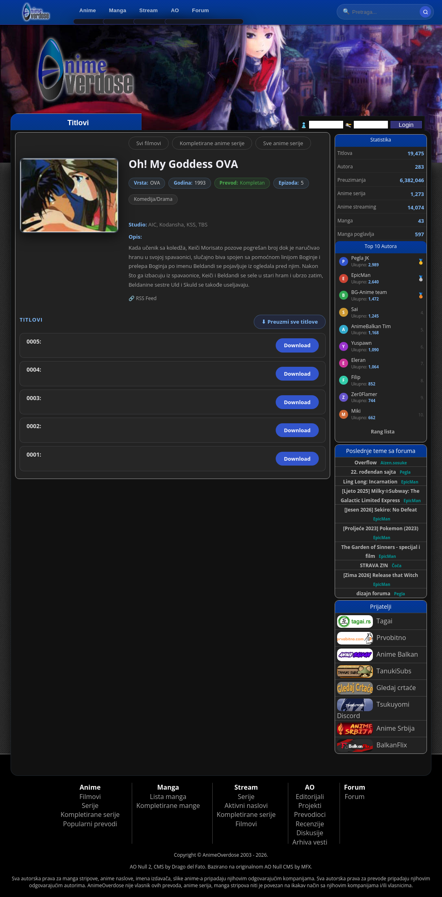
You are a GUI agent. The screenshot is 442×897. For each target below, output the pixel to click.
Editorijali (310, 796)
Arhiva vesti (309, 842)
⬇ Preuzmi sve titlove (289, 321)
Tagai (364, 621)
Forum (200, 10)
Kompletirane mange (168, 805)
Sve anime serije (283, 143)
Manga (117, 10)
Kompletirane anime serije (212, 143)
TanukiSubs (374, 671)
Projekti (309, 805)
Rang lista (383, 431)
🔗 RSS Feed (142, 298)
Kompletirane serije (90, 814)
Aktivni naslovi (246, 805)
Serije (90, 805)
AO (175, 10)
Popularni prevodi (90, 823)
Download (297, 345)
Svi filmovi (148, 143)
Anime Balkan (377, 655)
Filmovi (90, 796)
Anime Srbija (376, 729)
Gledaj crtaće (376, 688)
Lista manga (168, 796)
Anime (87, 10)
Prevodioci (310, 814)
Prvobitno (371, 638)
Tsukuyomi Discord (373, 709)
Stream (148, 10)
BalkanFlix (372, 745)
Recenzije (310, 823)
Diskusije (309, 832)
